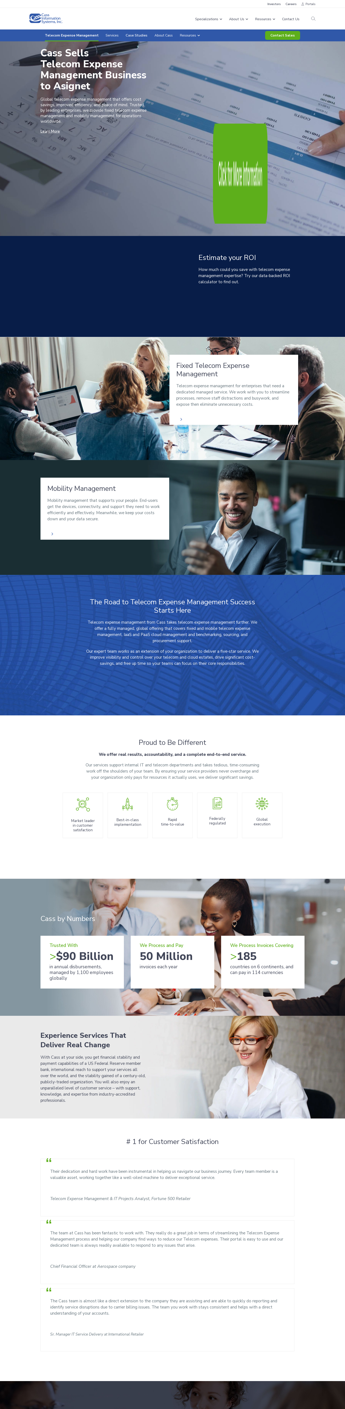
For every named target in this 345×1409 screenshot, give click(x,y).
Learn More (51, 131)
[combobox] (82, 1294)
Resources (285, 1302)
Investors (274, 4)
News (180, 1352)
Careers (291, 4)
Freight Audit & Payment (129, 1345)
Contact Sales (282, 35)
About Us (184, 1345)
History (181, 1357)
